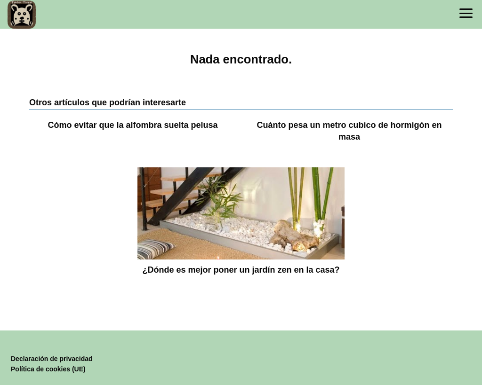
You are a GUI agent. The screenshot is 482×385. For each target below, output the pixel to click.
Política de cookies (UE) (48, 369)
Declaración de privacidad (52, 358)
